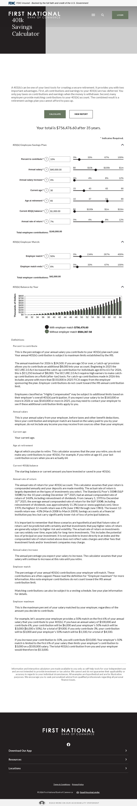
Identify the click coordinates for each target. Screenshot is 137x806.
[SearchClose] (102, 15)
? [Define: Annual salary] (46, 170)
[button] (68, 145)
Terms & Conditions (61, 784)
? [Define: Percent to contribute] (46, 159)
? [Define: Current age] (46, 190)
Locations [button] (15, 768)
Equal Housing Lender (90, 792)
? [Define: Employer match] (46, 256)
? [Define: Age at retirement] (46, 201)
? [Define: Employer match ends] (46, 266)
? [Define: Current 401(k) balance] (46, 211)
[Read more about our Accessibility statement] (68, 802)
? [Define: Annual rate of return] (46, 221)
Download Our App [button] (20, 750)
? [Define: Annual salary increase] (46, 180)
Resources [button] (15, 759)
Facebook (68, 744)
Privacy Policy (78, 784)
